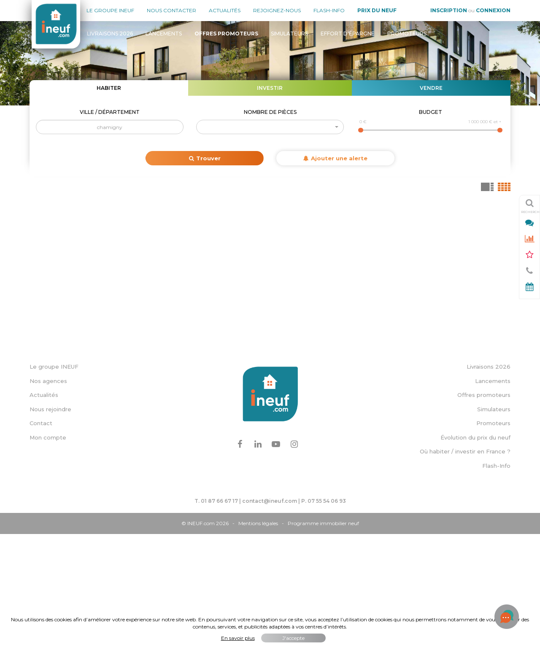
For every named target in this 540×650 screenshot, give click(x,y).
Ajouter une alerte (335, 158)
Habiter (109, 88)
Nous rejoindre (50, 525)
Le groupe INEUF (54, 483)
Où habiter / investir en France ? (465, 567)
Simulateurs (289, 33)
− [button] (41, 220)
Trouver (205, 158)
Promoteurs (407, 33)
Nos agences (48, 497)
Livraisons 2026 (110, 33)
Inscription (448, 10)
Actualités (224, 10)
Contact (41, 539)
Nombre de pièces (270, 112)
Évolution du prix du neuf (475, 553)
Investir (270, 88)
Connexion (493, 10)
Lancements (164, 33)
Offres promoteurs (483, 511)
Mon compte (48, 553)
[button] (270, 127)
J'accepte (293, 638)
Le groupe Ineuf (110, 10)
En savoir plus (238, 638)
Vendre (431, 88)
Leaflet (337, 445)
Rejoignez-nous (277, 10)
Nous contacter (171, 10)
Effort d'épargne (348, 33)
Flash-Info (329, 10)
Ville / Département (110, 112)
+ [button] (41, 208)
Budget (430, 112)
